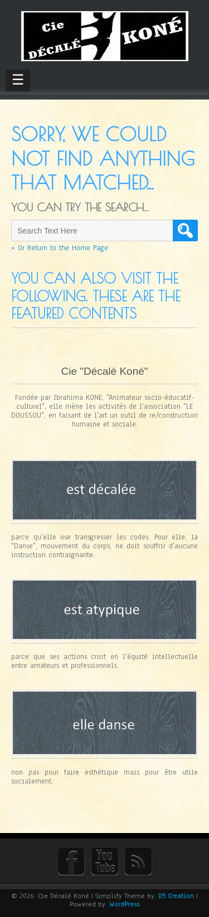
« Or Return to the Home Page (59, 248)
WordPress (124, 904)
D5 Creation (176, 895)
